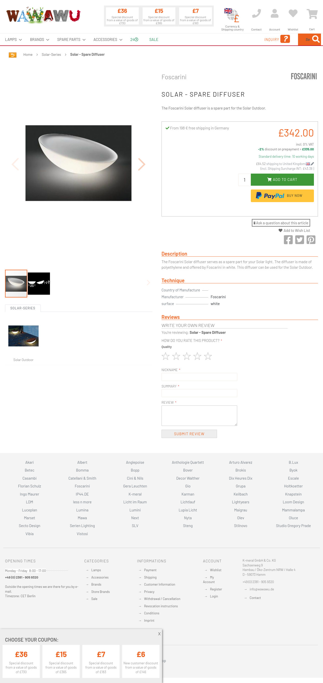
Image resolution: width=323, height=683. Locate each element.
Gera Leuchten (135, 486)
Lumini (135, 510)
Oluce (293, 517)
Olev (240, 517)
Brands (96, 584)
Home (28, 54)
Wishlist (215, 570)
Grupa (241, 486)
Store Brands (100, 592)
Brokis (240, 470)
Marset (29, 517)
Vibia (29, 533)
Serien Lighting (82, 525)
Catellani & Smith (82, 478)
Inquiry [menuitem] (237, 39)
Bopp (135, 470)
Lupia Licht (188, 510)
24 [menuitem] (134, 39)
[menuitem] (12, 39)
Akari (29, 462)
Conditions (151, 613)
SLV (135, 525)
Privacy (149, 592)
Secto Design (29, 525)
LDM (29, 502)
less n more (82, 502)
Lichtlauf (187, 502)
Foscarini (174, 76)
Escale (293, 478)
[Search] (316, 39)
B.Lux (293, 462)
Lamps (96, 570)
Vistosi (82, 533)
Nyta (188, 517)
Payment (150, 570)
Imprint (149, 620)
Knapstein (293, 494)
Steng (188, 525)
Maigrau (240, 510)
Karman (187, 494)
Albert (82, 462)
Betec (29, 470)
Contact (255, 598)
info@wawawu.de (262, 589)
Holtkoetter (293, 486)
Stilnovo (240, 525)
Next (135, 517)
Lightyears (240, 502)
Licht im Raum (135, 502)
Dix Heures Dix (240, 478)
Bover (188, 470)
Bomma (82, 470)
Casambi (29, 478)
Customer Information (159, 584)
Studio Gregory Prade (293, 525)
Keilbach (241, 494)
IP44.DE (82, 494)
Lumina (82, 510)
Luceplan (29, 510)
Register (216, 589)
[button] (142, 150)
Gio (188, 486)
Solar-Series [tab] (22, 280)
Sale (94, 599)
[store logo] (43, 15)
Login (214, 596)
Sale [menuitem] (153, 39)
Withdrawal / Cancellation (162, 599)
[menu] (161, 39)
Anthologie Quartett (188, 462)
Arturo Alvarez (240, 462)
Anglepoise (135, 462)
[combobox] (284, 39)
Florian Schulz (29, 486)
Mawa (82, 517)
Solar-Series (51, 54)
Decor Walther (187, 478)
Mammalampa (293, 510)
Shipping (150, 577)
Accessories (100, 577)
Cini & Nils (135, 478)
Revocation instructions (161, 606)
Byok (293, 470)
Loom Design (293, 502)
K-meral (135, 494)
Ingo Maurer (29, 494)
